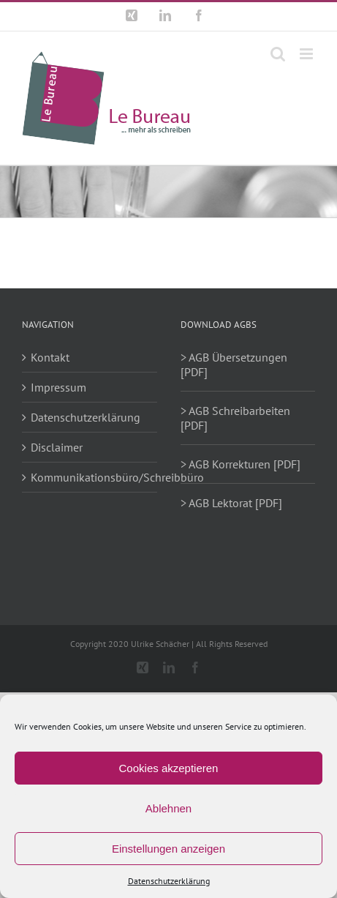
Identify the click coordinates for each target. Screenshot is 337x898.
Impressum (58, 387)
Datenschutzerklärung (169, 880)
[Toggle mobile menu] (307, 53)
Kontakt (50, 357)
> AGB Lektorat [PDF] (231, 502)
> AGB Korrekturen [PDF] (240, 464)
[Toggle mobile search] (277, 53)
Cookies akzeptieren (169, 768)
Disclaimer (57, 447)
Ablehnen (168, 808)
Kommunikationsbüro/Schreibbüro (90, 477)
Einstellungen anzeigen (168, 848)
